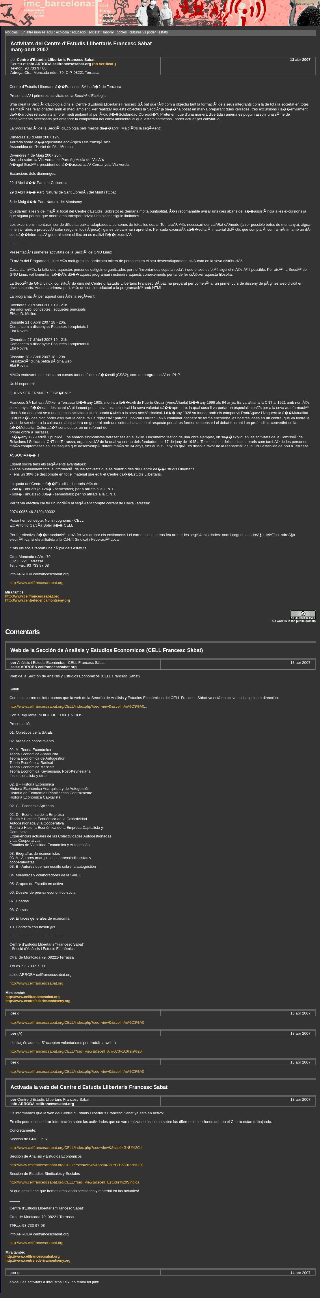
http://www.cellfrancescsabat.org (36, 583)
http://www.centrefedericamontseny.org (37, 600)
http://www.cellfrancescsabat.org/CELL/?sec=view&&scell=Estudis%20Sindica (74, 1182)
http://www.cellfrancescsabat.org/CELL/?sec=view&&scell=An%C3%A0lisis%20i (76, 1051)
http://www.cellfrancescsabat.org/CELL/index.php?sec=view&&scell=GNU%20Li (76, 1147)
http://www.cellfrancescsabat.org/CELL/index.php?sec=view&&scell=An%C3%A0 (77, 706)
